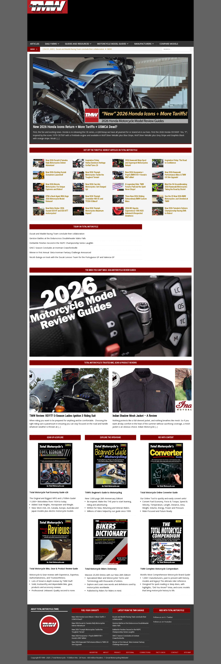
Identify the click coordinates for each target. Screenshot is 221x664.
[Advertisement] (132, 21)
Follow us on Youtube (162, 621)
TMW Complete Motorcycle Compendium (159, 568)
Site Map (187, 652)
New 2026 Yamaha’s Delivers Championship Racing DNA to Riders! (176, 210)
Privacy (117, 652)
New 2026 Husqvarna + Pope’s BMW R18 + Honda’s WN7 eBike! (136, 174)
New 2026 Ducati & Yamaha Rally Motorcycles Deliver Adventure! (57, 162)
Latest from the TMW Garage (131, 610)
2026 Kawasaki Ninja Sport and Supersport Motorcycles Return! (136, 162)
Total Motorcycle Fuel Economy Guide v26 (48, 492)
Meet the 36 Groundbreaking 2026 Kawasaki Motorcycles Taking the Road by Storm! (176, 186)
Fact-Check (160, 652)
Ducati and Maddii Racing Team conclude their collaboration (56, 233)
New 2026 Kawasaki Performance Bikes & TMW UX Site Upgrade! (175, 174)
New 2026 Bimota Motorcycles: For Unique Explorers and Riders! (55, 186)
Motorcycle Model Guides (111, 43)
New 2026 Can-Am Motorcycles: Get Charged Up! (95, 186)
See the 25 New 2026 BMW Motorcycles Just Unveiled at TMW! (176, 198)
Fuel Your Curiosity (90, 610)
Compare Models (169, 43)
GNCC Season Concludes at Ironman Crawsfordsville (53, 247)
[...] (58, 138)
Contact (174, 652)
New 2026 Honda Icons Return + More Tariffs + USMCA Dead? (75, 127)
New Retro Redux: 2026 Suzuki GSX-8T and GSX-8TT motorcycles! (57, 210)
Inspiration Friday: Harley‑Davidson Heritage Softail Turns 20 (95, 162)
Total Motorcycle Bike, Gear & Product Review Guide (53, 568)
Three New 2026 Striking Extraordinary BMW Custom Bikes (136, 198)
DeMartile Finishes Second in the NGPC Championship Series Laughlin (61, 243)
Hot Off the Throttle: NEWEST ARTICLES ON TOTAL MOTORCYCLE (110, 150)
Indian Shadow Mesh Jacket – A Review (134, 415)
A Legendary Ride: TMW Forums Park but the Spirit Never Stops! (135, 186)
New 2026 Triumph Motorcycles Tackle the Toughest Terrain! (94, 174)
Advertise (93, 652)
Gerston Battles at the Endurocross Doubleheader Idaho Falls (57, 238)
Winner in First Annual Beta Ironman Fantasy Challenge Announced (60, 252)
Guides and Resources (77, 43)
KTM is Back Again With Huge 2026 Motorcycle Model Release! (57, 198)
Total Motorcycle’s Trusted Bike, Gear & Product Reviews (110, 363)
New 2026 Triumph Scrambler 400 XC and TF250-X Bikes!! (94, 198)
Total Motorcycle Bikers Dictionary (101, 568)
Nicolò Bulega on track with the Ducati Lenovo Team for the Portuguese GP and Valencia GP (71, 257)
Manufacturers (142, 43)
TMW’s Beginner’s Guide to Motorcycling (103, 492)
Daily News (51, 43)
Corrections (145, 652)
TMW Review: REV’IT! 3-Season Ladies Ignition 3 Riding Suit (62, 415)
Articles (34, 43)
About (106, 652)
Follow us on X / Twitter (163, 617)
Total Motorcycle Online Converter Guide (159, 492)
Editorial (130, 652)
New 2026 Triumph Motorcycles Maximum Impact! (94, 210)
